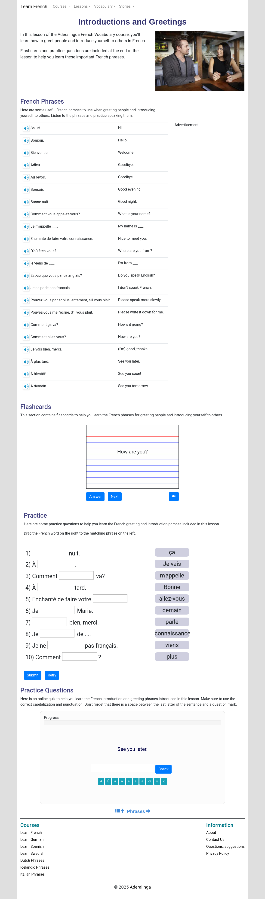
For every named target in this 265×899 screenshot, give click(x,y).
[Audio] (174, 496)
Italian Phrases (32, 874)
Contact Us (215, 839)
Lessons (81, 6)
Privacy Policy (217, 853)
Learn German (31, 839)
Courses (60, 6)
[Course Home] (120, 811)
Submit (32, 675)
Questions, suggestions (225, 846)
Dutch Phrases (32, 860)
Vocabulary (103, 6)
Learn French (34, 6)
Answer (95, 496)
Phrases (139, 811)
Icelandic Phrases (34, 867)
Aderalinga (140, 887)
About (211, 832)
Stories (125, 6)
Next (114, 496)
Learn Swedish (32, 853)
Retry (52, 675)
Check (163, 769)
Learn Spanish (32, 846)
